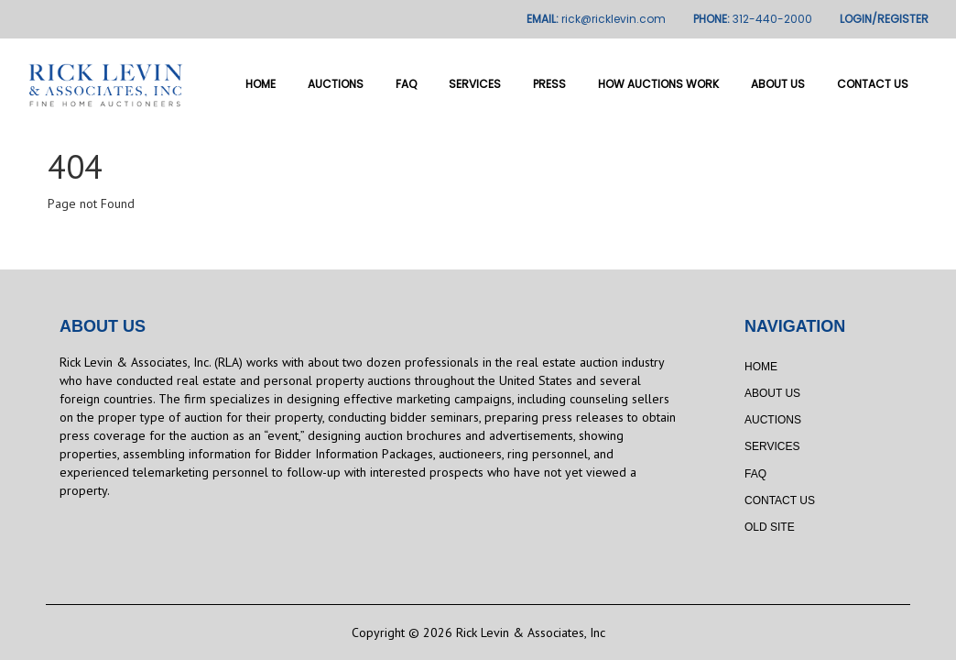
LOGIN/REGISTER (884, 19)
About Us (778, 84)
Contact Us (872, 84)
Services (475, 84)
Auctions (336, 84)
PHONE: (752, 19)
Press (549, 84)
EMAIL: (596, 19)
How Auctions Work (658, 84)
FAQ (406, 84)
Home (260, 84)
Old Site (769, 527)
